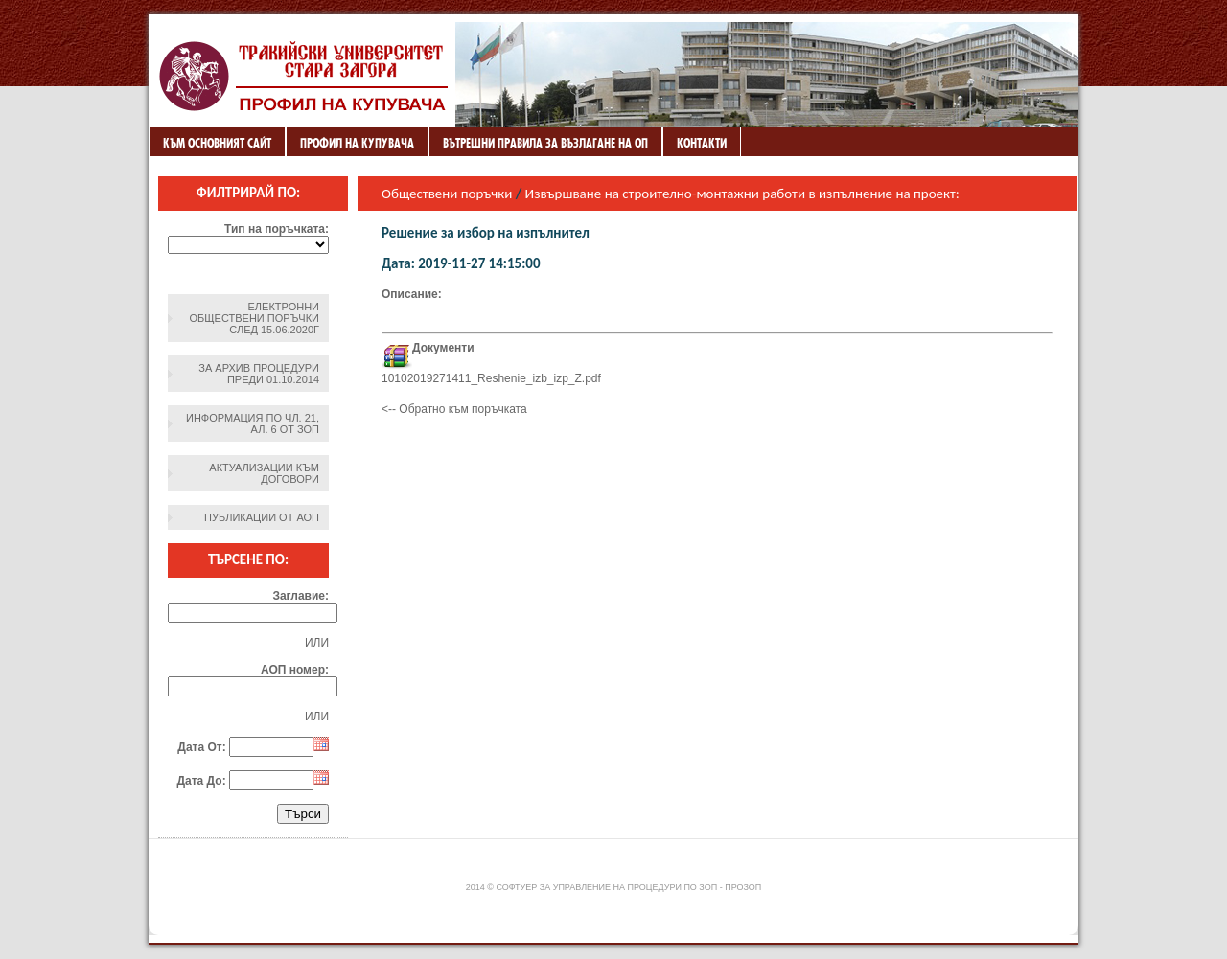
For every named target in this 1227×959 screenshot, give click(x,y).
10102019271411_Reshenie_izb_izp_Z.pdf (491, 378)
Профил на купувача (357, 142)
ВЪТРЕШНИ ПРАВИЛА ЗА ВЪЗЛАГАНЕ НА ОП (545, 142)
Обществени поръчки (447, 193)
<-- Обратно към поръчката (454, 409)
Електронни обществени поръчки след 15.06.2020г (254, 318)
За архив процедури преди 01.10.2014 (258, 373)
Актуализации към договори (264, 473)
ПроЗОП (743, 887)
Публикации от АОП (261, 517)
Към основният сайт (217, 142)
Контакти (702, 142)
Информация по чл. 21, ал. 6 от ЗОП (252, 423)
